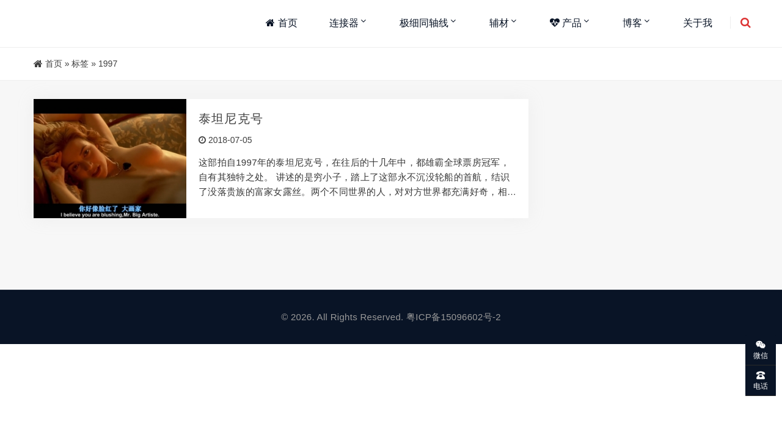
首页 (281, 23)
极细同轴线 (424, 23)
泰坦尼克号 (231, 118)
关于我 (697, 23)
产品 (566, 23)
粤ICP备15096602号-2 (453, 317)
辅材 (499, 23)
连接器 (344, 23)
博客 (632, 23)
